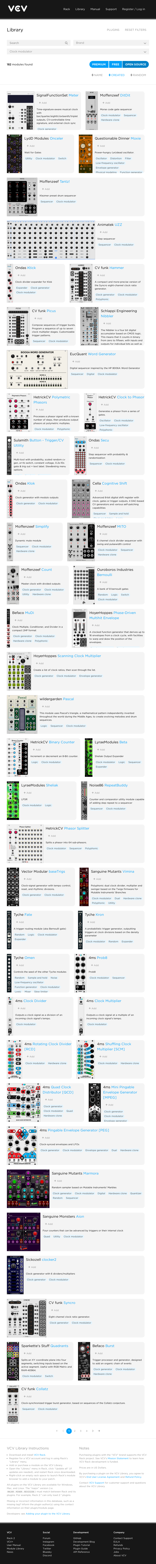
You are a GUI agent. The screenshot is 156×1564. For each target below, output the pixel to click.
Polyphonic (102, 299)
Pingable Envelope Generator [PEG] (78, 1130)
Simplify (42, 526)
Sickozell (33, 1259)
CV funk (101, 268)
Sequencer (130, 115)
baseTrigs (57, 871)
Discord (47, 1555)
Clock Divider (34, 1001)
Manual (95, 9)
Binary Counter (62, 742)
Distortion (116, 158)
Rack (66, 9)
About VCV (119, 1555)
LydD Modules (36, 138)
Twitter (47, 1548)
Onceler (56, 138)
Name (97, 75)
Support (111, 9)
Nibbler (107, 316)
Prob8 (102, 958)
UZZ (118, 224)
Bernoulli (104, 575)
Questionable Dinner (112, 138)
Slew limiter (41, 991)
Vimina (128, 871)
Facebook (48, 1545)
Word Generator (102, 354)
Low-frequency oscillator (110, 163)
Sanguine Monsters (59, 1216)
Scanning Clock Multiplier (79, 656)
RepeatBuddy (116, 785)
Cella (96, 483)
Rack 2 (11, 1538)
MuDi (29, 613)
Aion (80, 1216)
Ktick (31, 268)
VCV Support (96, 1482)
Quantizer (135, 1193)
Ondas (20, 268)
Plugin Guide (80, 1548)
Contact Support (123, 1538)
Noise (54, 977)
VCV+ (10, 1541)
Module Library (15, 1548)
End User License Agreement (103, 1477)
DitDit (125, 95)
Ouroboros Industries (115, 569)
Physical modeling (106, 172)
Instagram (48, 1541)
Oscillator (101, 158)
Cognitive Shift (114, 483)
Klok (31, 483)
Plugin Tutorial (81, 1545)
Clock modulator (110, 115)
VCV (9, 1532)
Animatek (105, 224)
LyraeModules (106, 742)
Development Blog (84, 1541)
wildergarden (51, 699)
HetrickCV (42, 397)
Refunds (118, 1545)
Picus (51, 311)
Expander (21, 287)
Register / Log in (133, 9)
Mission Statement (118, 1458)
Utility (28, 158)
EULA (116, 1541)
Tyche (18, 914)
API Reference (81, 1552)
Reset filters (135, 29)
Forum (46, 1538)
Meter (73, 95)
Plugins (113, 29)
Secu (105, 440)
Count (46, 569)
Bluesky (47, 1552)
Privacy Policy (121, 1548)
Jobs (116, 1552)
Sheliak (52, 785)
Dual (117, 898)
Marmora (91, 1173)
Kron (100, 914)
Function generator (131, 172)
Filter (128, 158)
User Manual (14, 1545)
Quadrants (59, 1346)
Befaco (18, 613)
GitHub (77, 1538)
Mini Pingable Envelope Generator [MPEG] (120, 1092)
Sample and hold (119, 513)
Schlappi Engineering (119, 311)
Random (138, 75)
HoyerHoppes (100, 613)
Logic (114, 594)
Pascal (68, 699)
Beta (123, 742)
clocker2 (49, 1259)
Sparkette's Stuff (35, 1346)
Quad (69, 1111)
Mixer (28, 991)
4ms (92, 958)
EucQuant (78, 354)
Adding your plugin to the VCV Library (48, 1513)
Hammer (117, 268)
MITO (121, 526)
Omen (30, 958)
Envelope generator (107, 167)
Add (43, 102)
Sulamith (21, 440)
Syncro (69, 1303)
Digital (90, 374)
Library (80, 9)
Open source (135, 64)
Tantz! (65, 181)
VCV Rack (39, 1455)
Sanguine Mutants (106, 871)
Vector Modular (34, 871)
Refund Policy (133, 1477)
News (10, 1552)
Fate (28, 914)
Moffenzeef (109, 95)
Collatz (42, 1389)
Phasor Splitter (76, 828)
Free (115, 64)
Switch (62, 158)
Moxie (136, 138)
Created (117, 75)
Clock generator (47, 129)
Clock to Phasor (130, 397)
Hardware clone (110, 120)
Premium (99, 64)
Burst (109, 1346)
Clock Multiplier (108, 1001)
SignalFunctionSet (52, 95)
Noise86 (96, 785)
